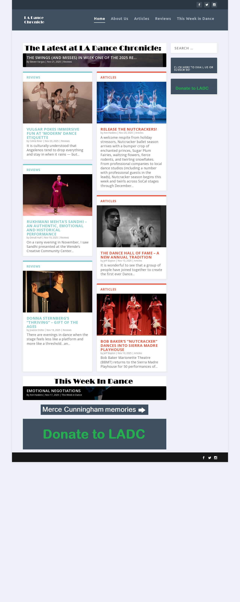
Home (99, 22)
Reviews (163, 22)
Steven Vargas (37, 130)
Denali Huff (36, 306)
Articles (141, 22)
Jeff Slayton (109, 329)
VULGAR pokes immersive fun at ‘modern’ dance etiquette (53, 202)
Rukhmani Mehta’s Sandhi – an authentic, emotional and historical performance (57, 297)
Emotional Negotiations (54, 530)
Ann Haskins (110, 201)
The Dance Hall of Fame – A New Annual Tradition (129, 324)
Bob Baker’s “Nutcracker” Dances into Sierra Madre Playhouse (129, 414)
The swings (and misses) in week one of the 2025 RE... (82, 126)
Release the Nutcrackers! (128, 198)
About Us (119, 22)
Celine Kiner (36, 210)
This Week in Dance (195, 22)
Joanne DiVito (37, 399)
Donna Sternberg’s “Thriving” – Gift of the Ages (52, 391)
